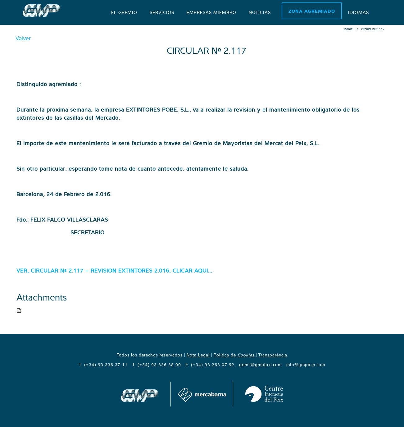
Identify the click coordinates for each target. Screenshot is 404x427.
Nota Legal (198, 355)
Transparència (272, 355)
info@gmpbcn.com (305, 364)
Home (348, 28)
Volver (23, 38)
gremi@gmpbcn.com (260, 364)
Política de (234, 355)
